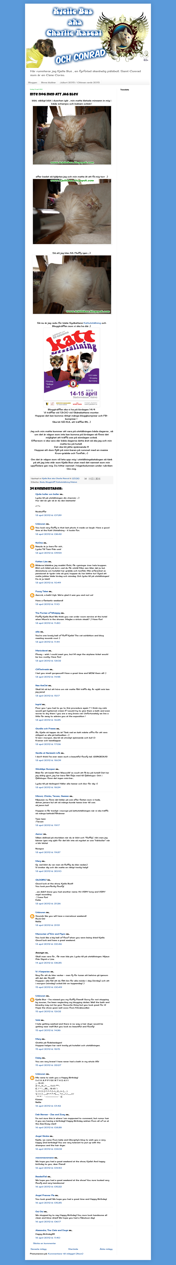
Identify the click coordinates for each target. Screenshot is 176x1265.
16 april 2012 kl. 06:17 (48, 1221)
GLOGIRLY (41, 880)
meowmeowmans (44, 1157)
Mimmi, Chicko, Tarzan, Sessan (52, 796)
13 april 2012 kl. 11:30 (47, 623)
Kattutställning (92, 323)
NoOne (39, 543)
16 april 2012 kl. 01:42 (48, 1106)
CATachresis (42, 669)
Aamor (39, 834)
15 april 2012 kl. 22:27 (48, 1065)
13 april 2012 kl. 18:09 (48, 760)
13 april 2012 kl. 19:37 (47, 852)
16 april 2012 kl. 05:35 (48, 1203)
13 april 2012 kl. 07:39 (48, 515)
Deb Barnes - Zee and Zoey (50, 1114)
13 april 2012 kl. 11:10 (47, 604)
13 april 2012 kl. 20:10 (48, 871)
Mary (38, 861)
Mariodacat (41, 650)
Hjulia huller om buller (47, 494)
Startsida (73, 1249)
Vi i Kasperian (42, 971)
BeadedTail (41, 1176)
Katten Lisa (41, 561)
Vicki (37, 1020)
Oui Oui (39, 1211)
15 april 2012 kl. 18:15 (47, 1049)
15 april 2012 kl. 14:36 (47, 1030)
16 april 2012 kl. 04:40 (48, 1168)
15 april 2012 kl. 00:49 (48, 987)
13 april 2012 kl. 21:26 (48, 903)
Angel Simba (42, 1136)
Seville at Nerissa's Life (47, 753)
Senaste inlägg (38, 1249)
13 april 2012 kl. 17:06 (48, 744)
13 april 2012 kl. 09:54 (48, 553)
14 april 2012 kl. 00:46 (48, 944)
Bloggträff (50, 482)
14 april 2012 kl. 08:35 (48, 963)
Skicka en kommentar (44, 1243)
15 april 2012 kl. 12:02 (48, 1011)
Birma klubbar (48, 82)
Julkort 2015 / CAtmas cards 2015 (80, 82)
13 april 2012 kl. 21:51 (47, 925)
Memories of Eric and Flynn (50, 934)
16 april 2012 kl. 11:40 (47, 1237)
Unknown (40, 524)
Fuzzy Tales (41, 591)
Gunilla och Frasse (45, 728)
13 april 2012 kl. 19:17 (47, 825)
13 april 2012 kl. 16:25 (48, 720)
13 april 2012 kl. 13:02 (48, 660)
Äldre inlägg (106, 1249)
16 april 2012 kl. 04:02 (48, 1149)
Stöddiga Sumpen (45, 769)
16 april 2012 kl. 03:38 (48, 1127)
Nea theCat (41, 685)
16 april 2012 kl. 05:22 (48, 1186)
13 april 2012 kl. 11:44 (47, 642)
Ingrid (38, 704)
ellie (37, 631)
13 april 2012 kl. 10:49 (48, 582)
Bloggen (32, 82)
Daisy (38, 1058)
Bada (42, 482)
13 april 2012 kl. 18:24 (47, 787)
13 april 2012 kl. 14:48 (47, 677)
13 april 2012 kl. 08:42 (48, 534)
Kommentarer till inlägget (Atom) (65, 1253)
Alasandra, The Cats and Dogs (51, 1230)
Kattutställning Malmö (66, 482)
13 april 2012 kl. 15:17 (47, 695)
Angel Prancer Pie (44, 1195)
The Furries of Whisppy (47, 613)
